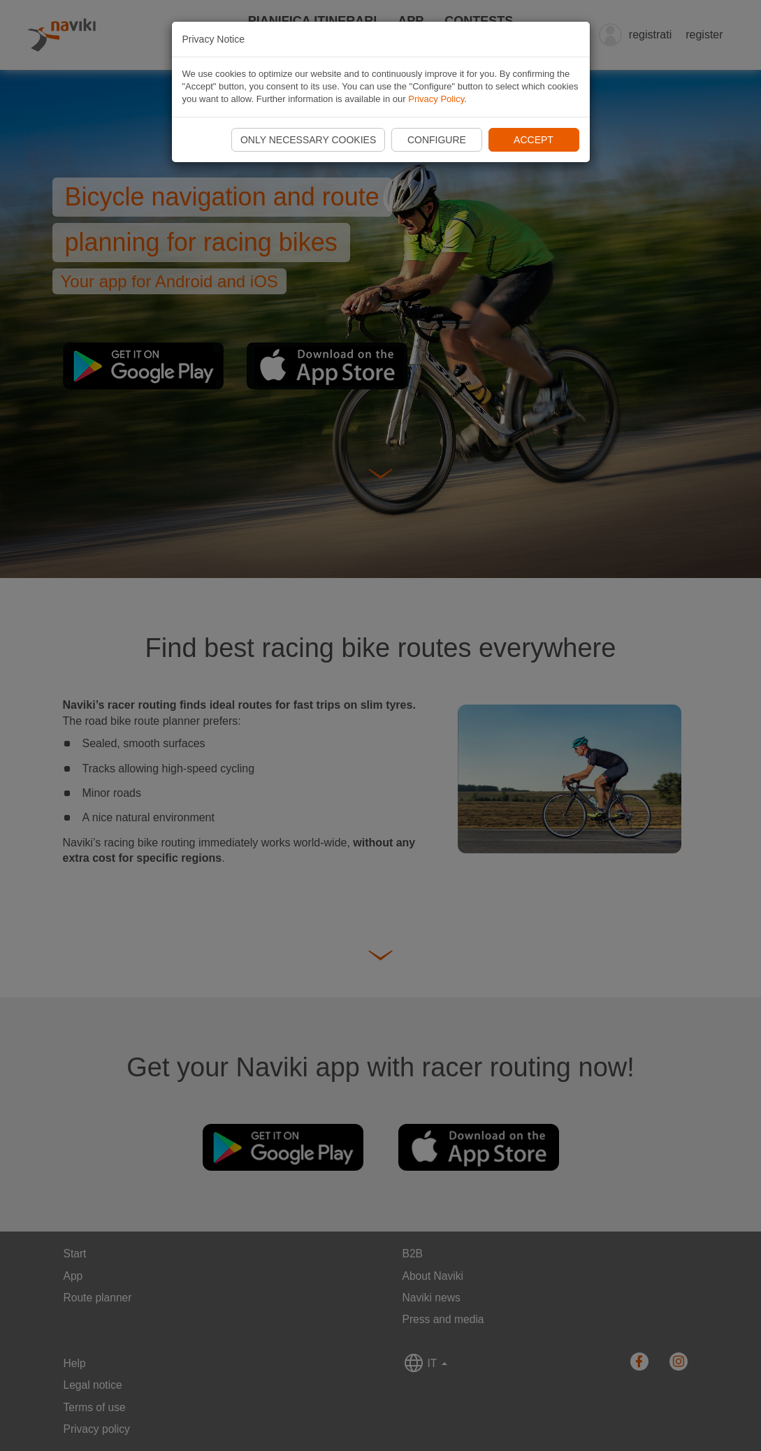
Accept (533, 139)
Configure (436, 139)
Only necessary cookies (308, 139)
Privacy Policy (436, 99)
